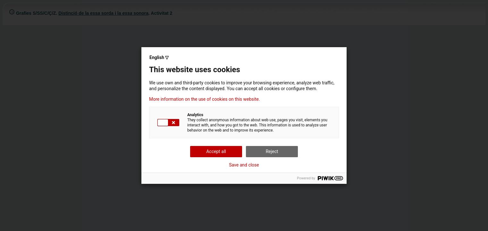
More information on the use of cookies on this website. (204, 99)
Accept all (216, 151)
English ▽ (159, 57)
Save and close (244, 164)
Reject (272, 151)
